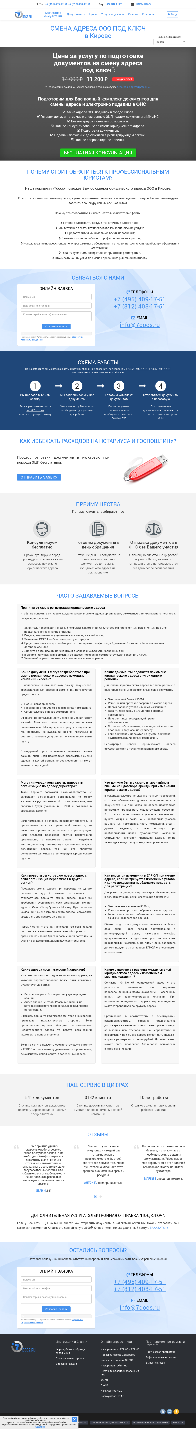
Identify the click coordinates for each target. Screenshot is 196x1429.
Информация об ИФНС (114, 1365)
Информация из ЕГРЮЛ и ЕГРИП (120, 1349)
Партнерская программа (160, 1351)
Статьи (133, 14)
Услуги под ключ (112, 14)
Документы (76, 14)
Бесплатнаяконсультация (53, 14)
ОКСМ (104, 1385)
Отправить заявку (39, 477)
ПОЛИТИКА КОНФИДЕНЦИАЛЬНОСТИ (110, 1422)
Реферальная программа (161, 1357)
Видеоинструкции (66, 1363)
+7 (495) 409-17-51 (56, 4)
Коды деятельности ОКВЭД (117, 1360)
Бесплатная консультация (98, 153)
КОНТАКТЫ (178, 1422)
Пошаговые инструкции (70, 1358)
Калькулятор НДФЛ (112, 1396)
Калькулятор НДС (111, 1390)
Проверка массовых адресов (118, 1354)
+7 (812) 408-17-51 (79, 4)
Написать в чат (113, 3)
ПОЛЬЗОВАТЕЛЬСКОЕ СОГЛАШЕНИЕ (150, 1422)
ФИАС (104, 1380)
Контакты (148, 14)
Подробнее (39, 1426)
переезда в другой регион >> (133, 87)
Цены (93, 14)
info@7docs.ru (143, 3)
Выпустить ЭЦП (155, 1362)
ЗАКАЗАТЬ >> (159, 1227)
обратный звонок (79, 369)
